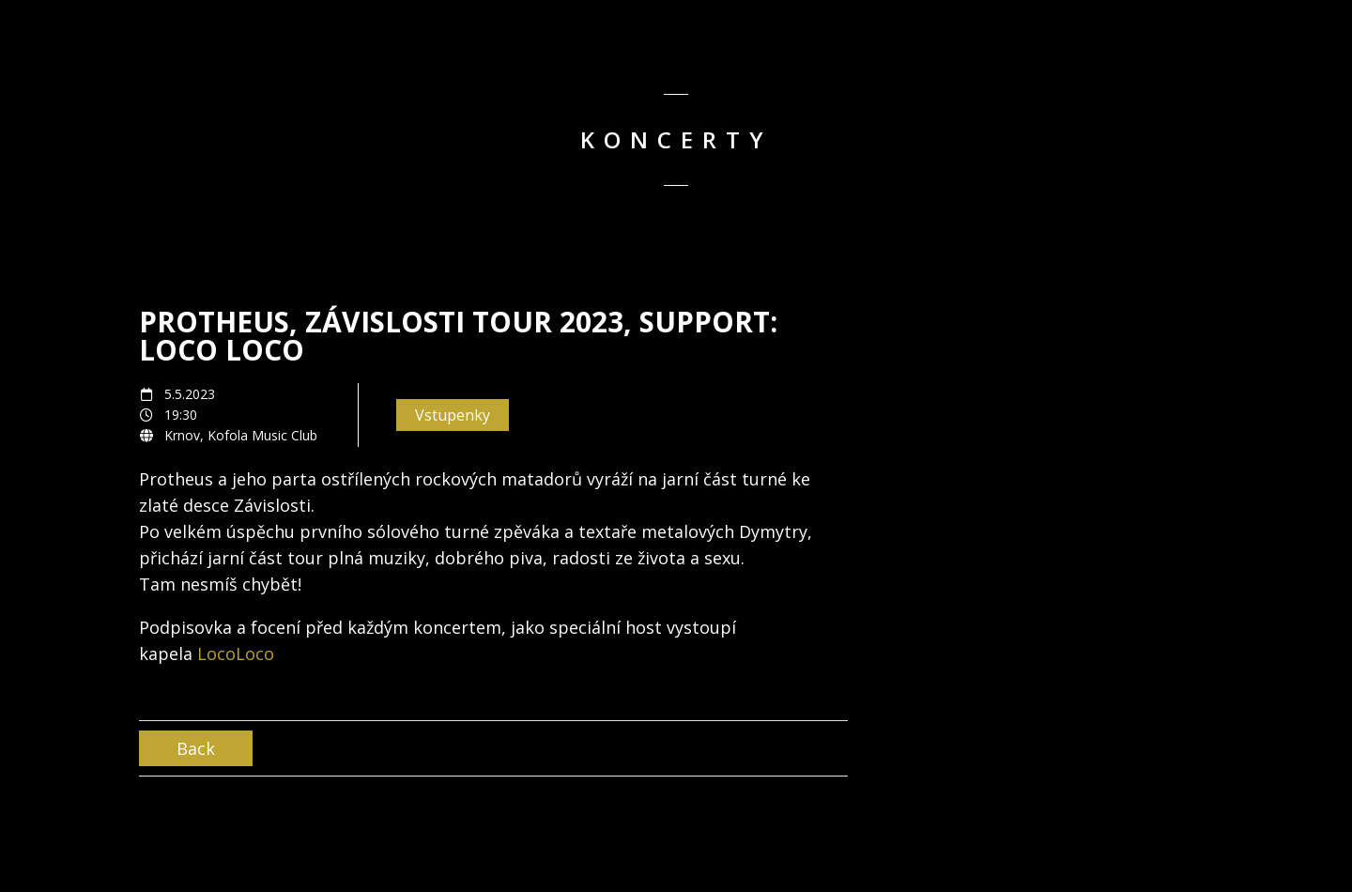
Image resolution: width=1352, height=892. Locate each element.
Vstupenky (452, 415)
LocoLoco (235, 653)
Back (196, 748)
